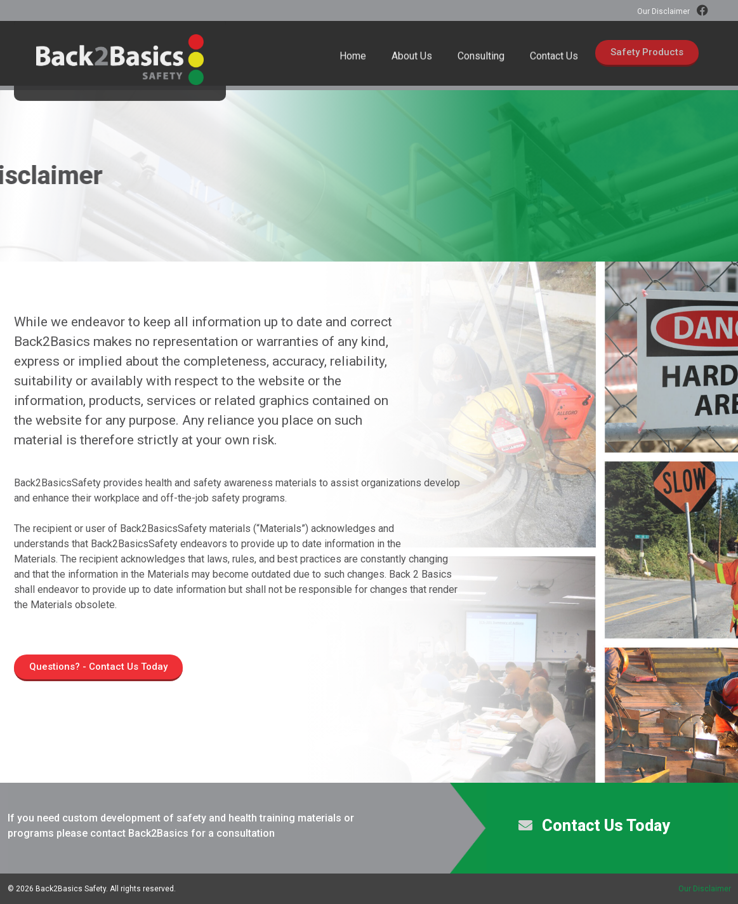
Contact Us (554, 64)
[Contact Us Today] (525, 825)
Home (352, 64)
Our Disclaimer (663, 11)
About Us (412, 64)
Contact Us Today (606, 825)
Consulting (481, 64)
